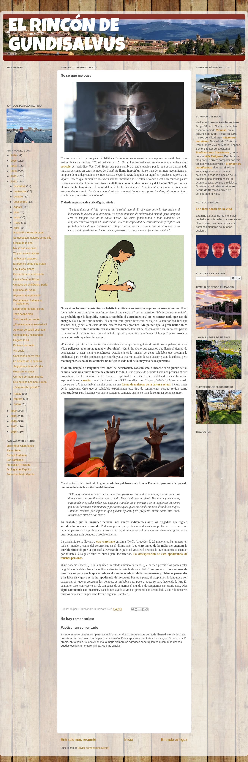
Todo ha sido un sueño (26, 319)
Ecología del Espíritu (19, 469)
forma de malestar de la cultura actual (146, 384)
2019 (14, 416)
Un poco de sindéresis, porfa (30, 284)
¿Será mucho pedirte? (26, 387)
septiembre (21, 201)
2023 (14, 171)
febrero (18, 398)
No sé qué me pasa (25, 248)
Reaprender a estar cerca (28, 308)
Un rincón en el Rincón (26, 279)
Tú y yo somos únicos (26, 253)
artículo (66, 166)
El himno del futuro (24, 289)
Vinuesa (221, 130)
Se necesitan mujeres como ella (32, 237)
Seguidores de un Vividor (28, 366)
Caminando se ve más (26, 355)
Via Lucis (18, 350)
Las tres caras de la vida (214, 209)
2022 (14, 176)
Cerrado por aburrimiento (28, 376)
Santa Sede (13, 450)
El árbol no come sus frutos (29, 263)
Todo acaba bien (23, 314)
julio (17, 212)
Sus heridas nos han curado (30, 381)
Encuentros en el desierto (28, 274)
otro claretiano (105, 541)
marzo (18, 393)
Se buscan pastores (25, 258)
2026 (14, 155)
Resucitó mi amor (23, 371)
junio (17, 217)
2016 (14, 431)
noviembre (20, 191)
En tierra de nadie (23, 345)
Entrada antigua (174, 739)
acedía (87, 380)
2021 (14, 181)
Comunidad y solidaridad (28, 334)
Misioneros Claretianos (20, 445)
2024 (14, 165)
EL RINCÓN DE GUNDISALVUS (66, 37)
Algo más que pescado (26, 295)
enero (18, 404)
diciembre (20, 186)
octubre (19, 196)
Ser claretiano (15, 459)
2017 (14, 426)
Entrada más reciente (78, 739)
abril (17, 227)
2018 (14, 421)
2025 (14, 160)
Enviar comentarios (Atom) (93, 747)
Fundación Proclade (18, 464)
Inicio (128, 739)
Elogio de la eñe (22, 242)
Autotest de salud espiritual (29, 329)
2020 (14, 410)
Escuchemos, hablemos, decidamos (27, 302)
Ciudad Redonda (17, 455)
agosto (18, 206)
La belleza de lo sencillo (27, 361)
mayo (17, 222)
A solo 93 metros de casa (28, 232)
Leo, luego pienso (23, 268)
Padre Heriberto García (20, 474)
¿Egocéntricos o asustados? (30, 324)
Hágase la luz (21, 340)
